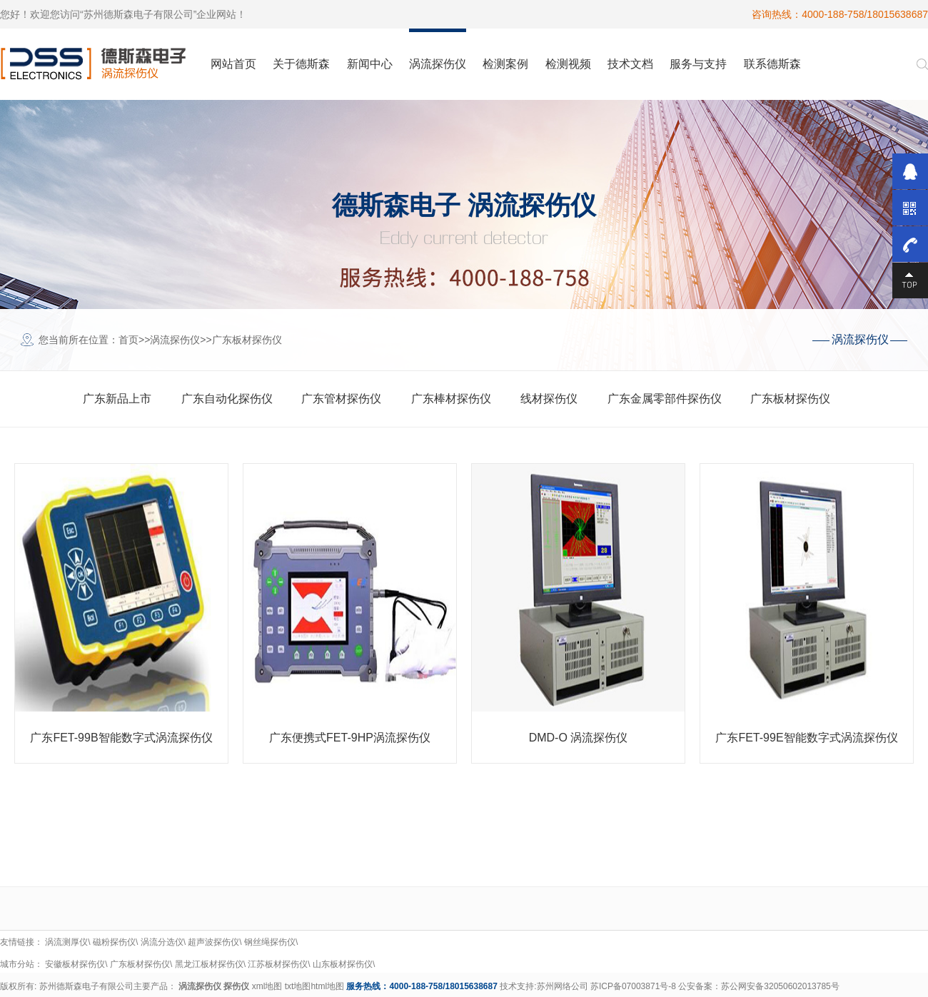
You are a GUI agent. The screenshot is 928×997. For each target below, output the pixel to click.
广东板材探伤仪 (247, 339)
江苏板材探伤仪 (278, 964)
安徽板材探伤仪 (75, 964)
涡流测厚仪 (66, 942)
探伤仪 (236, 986)
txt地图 (298, 986)
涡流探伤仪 (175, 339)
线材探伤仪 (549, 399)
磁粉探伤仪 (114, 942)
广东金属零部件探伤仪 (664, 399)
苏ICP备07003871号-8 (633, 986)
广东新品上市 (117, 399)
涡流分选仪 (162, 942)
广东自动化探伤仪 (227, 399)
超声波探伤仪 (213, 942)
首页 (128, 339)
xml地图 (267, 986)
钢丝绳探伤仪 (270, 942)
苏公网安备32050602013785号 (780, 986)
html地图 (327, 986)
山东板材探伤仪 (343, 964)
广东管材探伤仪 (341, 399)
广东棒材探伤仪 (451, 399)
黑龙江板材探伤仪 (209, 964)
